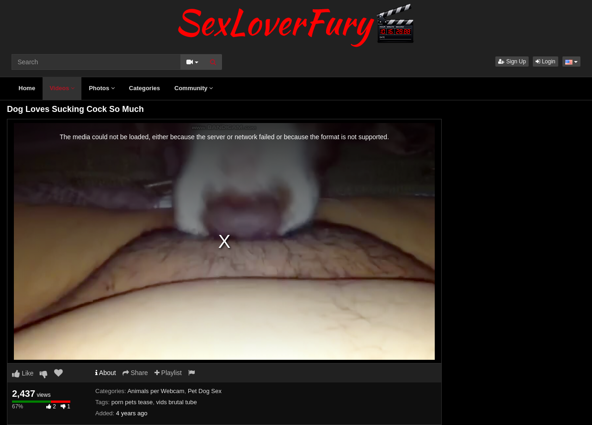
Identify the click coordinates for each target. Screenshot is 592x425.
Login (545, 61)
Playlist (168, 372)
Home (26, 88)
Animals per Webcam (155, 391)
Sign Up (512, 61)
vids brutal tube (176, 402)
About (105, 372)
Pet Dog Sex (205, 391)
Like (23, 373)
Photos (102, 88)
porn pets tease (132, 402)
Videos (61, 88)
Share (135, 372)
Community (193, 88)
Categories (144, 88)
